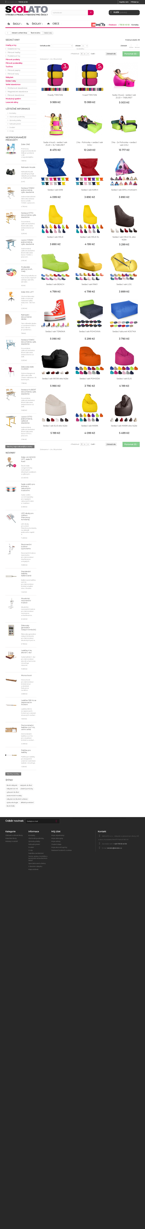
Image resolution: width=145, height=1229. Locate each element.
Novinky (10, 453)
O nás (11, 131)
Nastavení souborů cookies (61, 850)
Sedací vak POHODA (90, 378)
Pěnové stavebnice (15, 95)
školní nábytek (12, 785)
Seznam (137, 46)
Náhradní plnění (15, 124)
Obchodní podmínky (17, 117)
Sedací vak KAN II (89, 190)
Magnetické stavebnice (17, 91)
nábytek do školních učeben (17, 799)
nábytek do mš (12, 789)
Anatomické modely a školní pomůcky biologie (90, 818)
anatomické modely (14, 795)
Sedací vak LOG (124, 284)
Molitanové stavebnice (17, 88)
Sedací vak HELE (55, 237)
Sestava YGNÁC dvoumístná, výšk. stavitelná (28, 342)
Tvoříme (9, 67)
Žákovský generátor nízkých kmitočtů (28, 627)
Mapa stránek (33, 869)
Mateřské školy (11, 838)
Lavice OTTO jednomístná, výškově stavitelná (26, 420)
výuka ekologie (12, 802)
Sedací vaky (11, 81)
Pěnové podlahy (13, 59)
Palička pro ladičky (26, 751)
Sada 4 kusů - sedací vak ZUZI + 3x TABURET (55, 143)
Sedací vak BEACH (55, 284)
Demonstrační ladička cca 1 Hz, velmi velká (28, 727)
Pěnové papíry (13, 70)
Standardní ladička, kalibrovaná (26, 573)
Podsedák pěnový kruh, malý (26, 269)
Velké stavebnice (13, 84)
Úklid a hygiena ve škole (117, 818)
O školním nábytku (35, 866)
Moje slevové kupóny (59, 847)
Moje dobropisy (57, 838)
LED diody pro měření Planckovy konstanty (27, 516)
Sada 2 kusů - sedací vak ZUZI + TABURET (124, 96)
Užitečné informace (18, 109)
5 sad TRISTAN (90, 95)
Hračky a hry (11, 45)
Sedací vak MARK (89, 426)
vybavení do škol (13, 792)
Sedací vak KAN (55, 190)
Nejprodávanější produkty (16, 138)
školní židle (11, 806)
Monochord (26, 675)
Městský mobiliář (11, 841)
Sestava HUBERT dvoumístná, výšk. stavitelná (28, 392)
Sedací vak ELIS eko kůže (55, 426)
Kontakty (12, 113)
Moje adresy (56, 841)
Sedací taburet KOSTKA (124, 331)
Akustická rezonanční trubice (26, 600)
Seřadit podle (45, 46)
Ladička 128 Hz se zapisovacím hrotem (28, 702)
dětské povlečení (27, 802)
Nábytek (9, 77)
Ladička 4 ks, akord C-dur (26, 651)
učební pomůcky (26, 789)
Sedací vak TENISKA (55, 331)
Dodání (12, 127)
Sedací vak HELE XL (89, 237)
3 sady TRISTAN (55, 95)
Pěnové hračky (13, 52)
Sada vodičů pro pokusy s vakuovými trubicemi (28, 487)
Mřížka (131, 46)
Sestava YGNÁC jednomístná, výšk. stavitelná (28, 190)
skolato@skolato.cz (114, 848)
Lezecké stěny (12, 102)
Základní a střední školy (14, 835)
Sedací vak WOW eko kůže (55, 378)
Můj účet (55, 831)
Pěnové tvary (13, 74)
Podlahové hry (13, 56)
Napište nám (124, 2)
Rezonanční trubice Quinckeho (26, 546)
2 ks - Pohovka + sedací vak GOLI (89, 143)
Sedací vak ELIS (124, 378)
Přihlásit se (135, 2)
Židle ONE (25, 144)
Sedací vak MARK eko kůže (124, 426)
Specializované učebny (37, 863)
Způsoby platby (15, 120)
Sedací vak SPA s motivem (124, 190)
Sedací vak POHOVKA (89, 331)
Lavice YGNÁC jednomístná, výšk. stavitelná (27, 242)
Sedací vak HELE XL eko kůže (124, 238)
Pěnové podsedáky (14, 63)
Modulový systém (13, 99)
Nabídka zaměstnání (36, 853)
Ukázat (77, 46)
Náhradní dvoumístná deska (26, 317)
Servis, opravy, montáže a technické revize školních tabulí (37, 858)
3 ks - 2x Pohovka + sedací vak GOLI (124, 143)
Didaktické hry (13, 49)
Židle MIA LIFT (27, 292)
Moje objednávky (57, 835)
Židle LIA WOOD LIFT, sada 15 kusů (28, 459)
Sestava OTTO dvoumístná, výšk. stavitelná (28, 215)
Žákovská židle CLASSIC (27, 368)
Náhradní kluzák (28, 167)
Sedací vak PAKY (90, 284)
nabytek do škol (26, 785)
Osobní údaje (56, 844)
